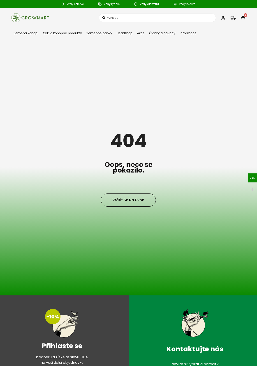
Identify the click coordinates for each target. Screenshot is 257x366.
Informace (188, 33)
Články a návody (162, 33)
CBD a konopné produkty (62, 33)
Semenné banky (99, 33)
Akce (141, 33)
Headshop (124, 33)
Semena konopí (26, 33)
